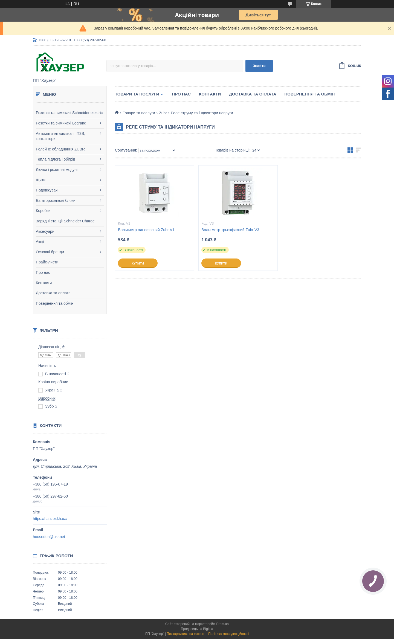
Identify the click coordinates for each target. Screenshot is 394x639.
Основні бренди (50, 252)
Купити (138, 263)
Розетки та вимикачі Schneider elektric (69, 113)
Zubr (163, 113)
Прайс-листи (47, 262)
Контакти (44, 283)
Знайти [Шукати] (259, 66)
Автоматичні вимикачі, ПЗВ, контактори (60, 136)
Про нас (43, 272)
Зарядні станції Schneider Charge (65, 221)
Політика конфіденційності (228, 634)
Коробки (43, 210)
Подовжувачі (47, 190)
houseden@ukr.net (49, 537)
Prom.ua (222, 624)
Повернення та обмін (54, 303)
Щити (40, 180)
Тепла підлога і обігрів (55, 159)
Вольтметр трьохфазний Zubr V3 (230, 230)
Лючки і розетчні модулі (56, 169)
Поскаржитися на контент (186, 634)
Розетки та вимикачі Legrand (61, 123)
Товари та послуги (137, 94)
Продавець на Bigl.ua (197, 629)
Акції (40, 241)
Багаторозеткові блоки (56, 200)
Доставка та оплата (53, 293)
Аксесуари (45, 231)
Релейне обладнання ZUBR (60, 149)
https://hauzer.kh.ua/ (50, 518)
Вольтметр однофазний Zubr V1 (146, 230)
